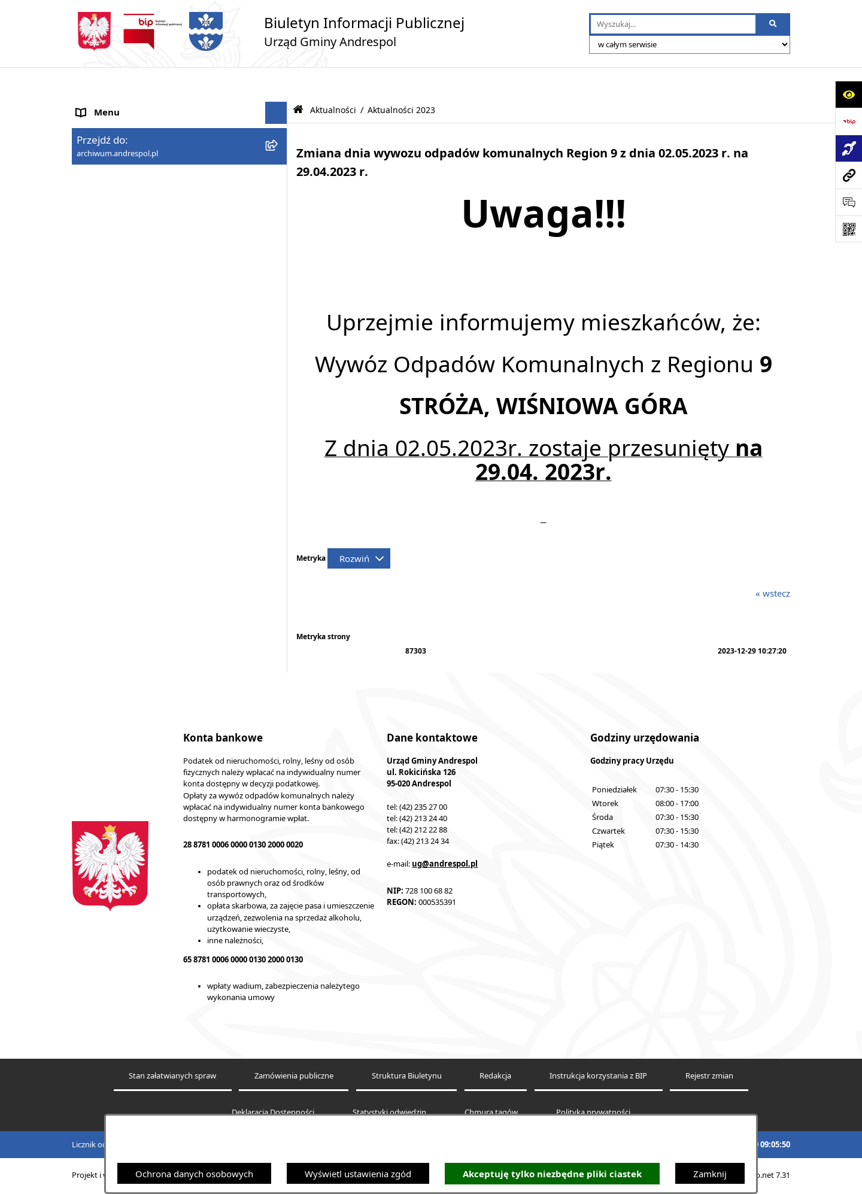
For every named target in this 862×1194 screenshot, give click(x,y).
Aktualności (333, 79)
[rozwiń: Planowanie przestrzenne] (278, 497)
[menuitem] (179, 249)
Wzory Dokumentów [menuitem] (119, 430)
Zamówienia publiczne (293, 1078)
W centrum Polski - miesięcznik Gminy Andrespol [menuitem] (156, 593)
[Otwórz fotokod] (848, 228)
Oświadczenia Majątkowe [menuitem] (129, 385)
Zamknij (710, 1174)
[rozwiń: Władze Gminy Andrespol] (278, 216)
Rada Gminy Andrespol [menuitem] (124, 194)
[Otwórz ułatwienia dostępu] (848, 94)
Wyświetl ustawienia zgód (358, 1174)
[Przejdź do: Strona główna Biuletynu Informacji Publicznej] (298, 79)
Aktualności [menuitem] (101, 127)
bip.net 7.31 (769, 1177)
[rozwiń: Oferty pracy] (278, 317)
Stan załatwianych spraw (172, 1078)
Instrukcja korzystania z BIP (598, 1078)
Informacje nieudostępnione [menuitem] (135, 407)
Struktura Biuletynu (407, 1078)
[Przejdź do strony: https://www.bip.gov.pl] (848, 121)
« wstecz (772, 563)
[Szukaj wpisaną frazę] (773, 24)
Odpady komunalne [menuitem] (118, 340)
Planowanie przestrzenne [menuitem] (128, 497)
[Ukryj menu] (276, 82)
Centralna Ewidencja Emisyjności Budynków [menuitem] (167, 564)
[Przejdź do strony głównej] (268, 31)
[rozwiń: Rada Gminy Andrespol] (278, 194)
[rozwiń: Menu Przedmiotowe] (278, 172)
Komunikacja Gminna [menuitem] (121, 362)
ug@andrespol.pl (445, 865)
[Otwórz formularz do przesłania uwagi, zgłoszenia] (848, 202)
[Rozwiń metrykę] (358, 528)
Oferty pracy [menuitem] (102, 317)
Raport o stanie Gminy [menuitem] (123, 475)
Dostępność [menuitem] (101, 542)
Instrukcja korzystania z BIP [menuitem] (133, 272)
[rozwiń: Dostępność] (278, 541)
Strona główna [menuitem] (106, 105)
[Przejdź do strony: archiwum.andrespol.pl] (848, 175)
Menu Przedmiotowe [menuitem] (120, 172)
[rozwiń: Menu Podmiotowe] (278, 149)
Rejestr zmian (709, 1078)
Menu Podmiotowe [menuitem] (116, 150)
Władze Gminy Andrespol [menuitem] (129, 217)
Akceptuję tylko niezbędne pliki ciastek (552, 1174)
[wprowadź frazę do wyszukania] (673, 24)
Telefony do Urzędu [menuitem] (117, 452)
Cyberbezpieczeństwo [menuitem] (121, 519)
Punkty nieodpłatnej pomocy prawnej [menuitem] (154, 622)
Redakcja (495, 1078)
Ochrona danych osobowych (194, 1174)
